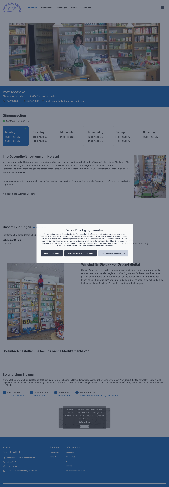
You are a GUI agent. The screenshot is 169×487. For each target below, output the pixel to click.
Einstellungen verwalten (113, 253)
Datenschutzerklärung (95, 246)
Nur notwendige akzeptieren (80, 253)
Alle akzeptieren (51, 253)
